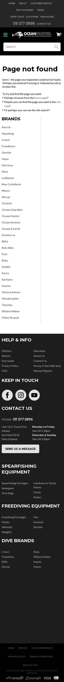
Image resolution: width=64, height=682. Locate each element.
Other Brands (10, 317)
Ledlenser (8, 177)
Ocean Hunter (11, 216)
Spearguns (8, 488)
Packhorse (8, 235)
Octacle (7, 203)
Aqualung (8, 133)
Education (39, 350)
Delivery (7, 350)
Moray (6, 197)
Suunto (6, 285)
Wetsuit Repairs (42, 370)
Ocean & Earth (11, 228)
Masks (6, 522)
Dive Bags (8, 493)
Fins (35, 517)
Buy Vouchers (25, 10)
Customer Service (41, 3)
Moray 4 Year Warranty (47, 365)
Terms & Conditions (41, 656)
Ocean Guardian (12, 209)
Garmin (6, 152)
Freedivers (9, 146)
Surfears (7, 279)
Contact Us (44, 23)
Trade (40, 10)
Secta (5, 273)
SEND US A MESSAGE (20, 449)
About (23, 3)
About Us (39, 355)
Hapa (5, 158)
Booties (38, 527)
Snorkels (38, 522)
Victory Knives (11, 292)
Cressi (6, 139)
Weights (7, 532)
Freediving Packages (14, 517)
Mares (6, 190)
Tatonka (7, 304)
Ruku (5, 260)
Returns (6, 355)
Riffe (5, 241)
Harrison (7, 165)
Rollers (37, 497)
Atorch (6, 127)
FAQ (4, 370)
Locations (32, 16)
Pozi (4, 254)
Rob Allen (8, 247)
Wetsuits (7, 527)
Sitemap (22, 648)
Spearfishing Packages (15, 483)
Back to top (30, 665)
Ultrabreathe (10, 298)
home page (40, 97)
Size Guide (8, 360)
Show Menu (5, 35)
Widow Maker (11, 311)
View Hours (47, 16)
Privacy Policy (10, 365)
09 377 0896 (24, 23)
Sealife (6, 266)
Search (56, 47)
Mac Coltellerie (11, 184)
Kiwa (5, 171)
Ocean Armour (11, 222)
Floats (37, 492)
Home (12, 3)
